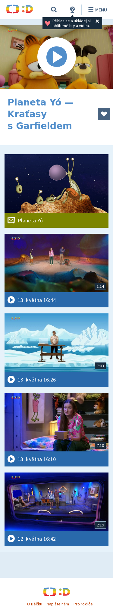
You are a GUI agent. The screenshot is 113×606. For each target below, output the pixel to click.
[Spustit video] (56, 57)
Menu (96, 9)
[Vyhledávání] (54, 9)
